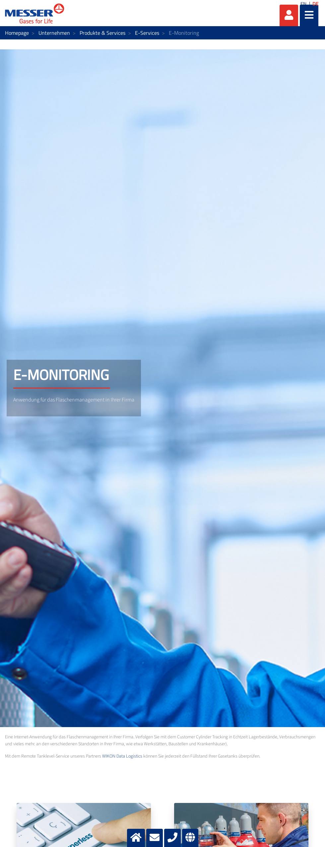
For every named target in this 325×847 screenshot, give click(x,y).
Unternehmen (54, 33)
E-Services (147, 33)
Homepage (17, 33)
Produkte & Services (102, 33)
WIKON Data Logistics (122, 756)
